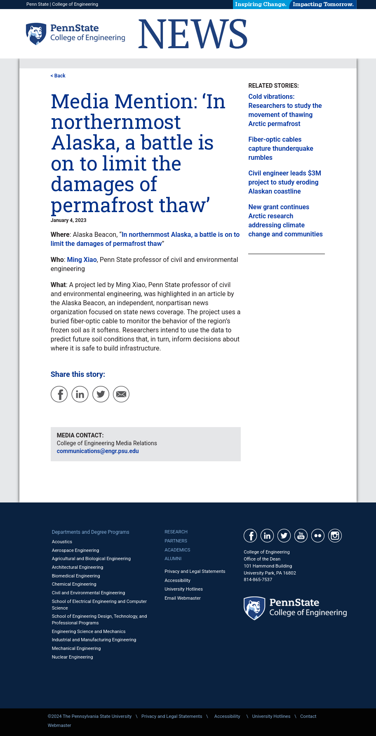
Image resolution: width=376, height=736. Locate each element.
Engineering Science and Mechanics (89, 631)
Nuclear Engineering (72, 657)
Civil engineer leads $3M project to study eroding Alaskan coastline (284, 182)
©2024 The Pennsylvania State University (90, 716)
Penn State (37, 4)
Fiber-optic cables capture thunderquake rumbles (280, 148)
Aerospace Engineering (75, 550)
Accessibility (177, 580)
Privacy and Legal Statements (194, 571)
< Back (58, 76)
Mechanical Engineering (76, 648)
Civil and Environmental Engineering (88, 593)
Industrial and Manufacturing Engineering (94, 640)
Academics (177, 550)
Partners (175, 541)
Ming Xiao (82, 260)
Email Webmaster (182, 598)
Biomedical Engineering (76, 576)
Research (176, 532)
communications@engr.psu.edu (98, 451)
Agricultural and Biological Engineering (91, 558)
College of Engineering (75, 4)
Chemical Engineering (74, 584)
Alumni (172, 558)
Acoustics (62, 541)
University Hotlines (183, 589)
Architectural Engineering (77, 567)
